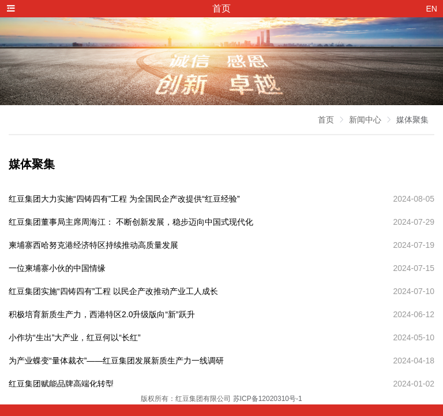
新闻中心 (365, 119)
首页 (326, 119)
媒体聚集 (412, 119)
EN (431, 8)
